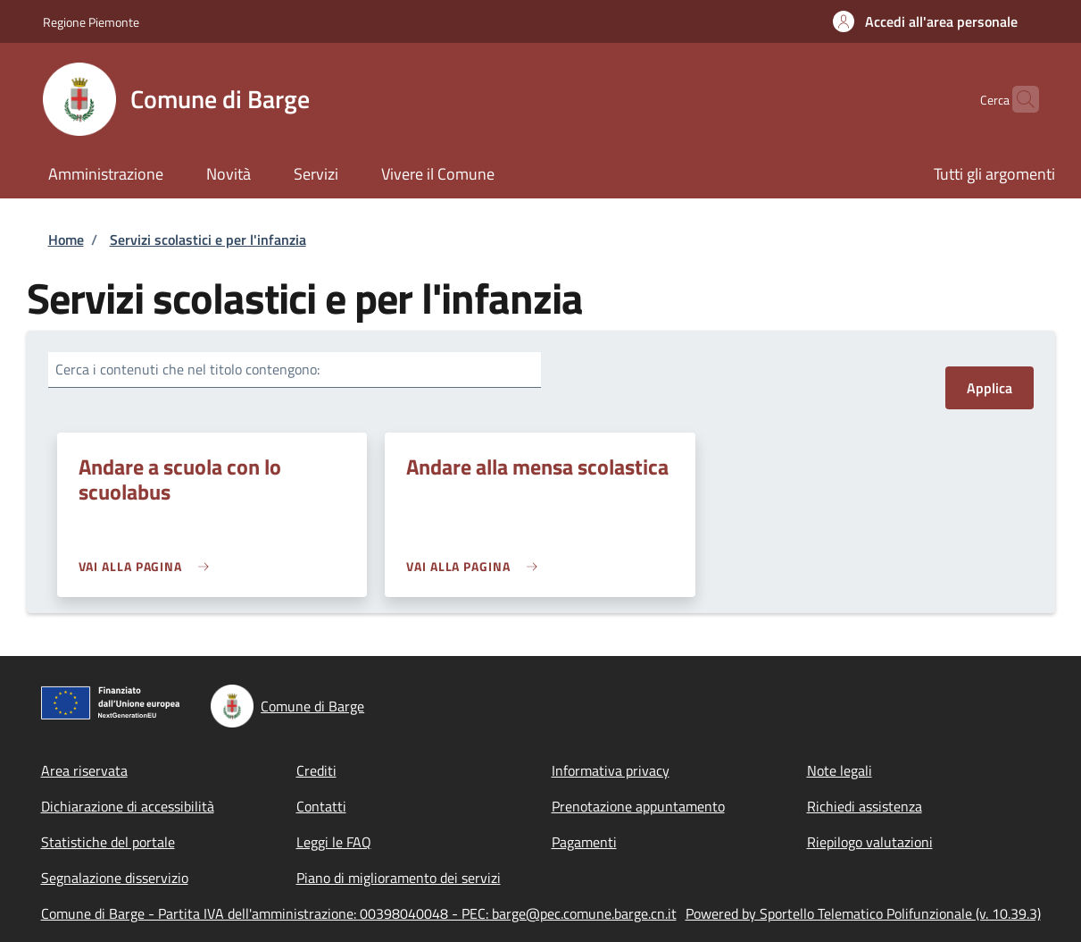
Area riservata (84, 770)
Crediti (316, 770)
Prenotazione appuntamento (638, 806)
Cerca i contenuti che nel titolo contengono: (187, 369)
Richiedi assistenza (864, 806)
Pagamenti (584, 842)
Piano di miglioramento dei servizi (398, 877)
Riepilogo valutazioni (870, 842)
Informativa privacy (610, 770)
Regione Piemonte (91, 22)
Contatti (321, 806)
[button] (925, 21)
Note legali (839, 770)
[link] (149, 566)
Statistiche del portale (108, 842)
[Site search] (1017, 99)
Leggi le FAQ (333, 842)
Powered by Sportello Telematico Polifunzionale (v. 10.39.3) (863, 913)
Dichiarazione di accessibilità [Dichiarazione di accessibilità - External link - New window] (127, 806)
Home (66, 239)
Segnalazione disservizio (114, 877)
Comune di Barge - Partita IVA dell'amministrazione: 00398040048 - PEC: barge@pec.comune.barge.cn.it (359, 913)
